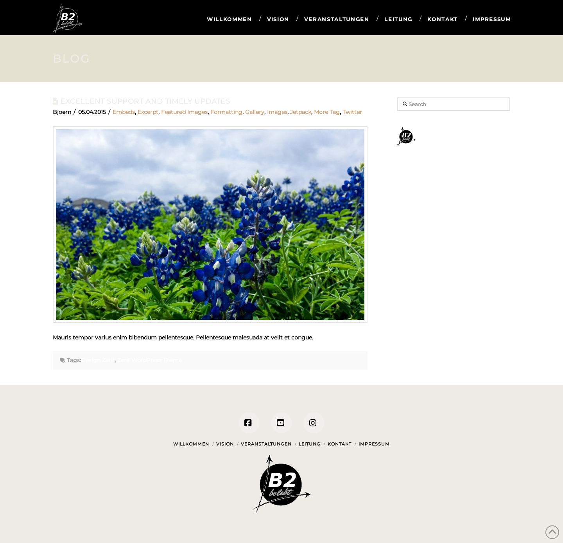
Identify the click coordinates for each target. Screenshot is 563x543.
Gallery (254, 111)
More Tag (327, 111)
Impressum (374, 444)
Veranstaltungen (266, 444)
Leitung (310, 444)
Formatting (226, 111)
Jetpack (300, 111)
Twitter (352, 111)
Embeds (124, 111)
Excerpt (148, 111)
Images (277, 111)
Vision (225, 444)
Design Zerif (98, 360)
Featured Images (184, 111)
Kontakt (339, 444)
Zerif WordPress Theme (149, 360)
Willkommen (191, 444)
